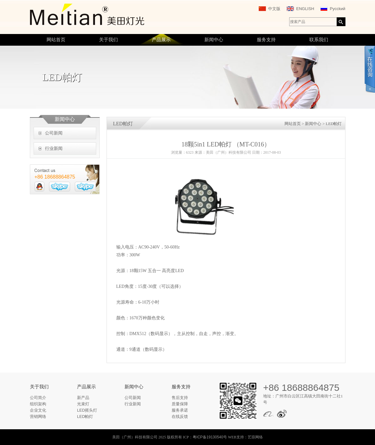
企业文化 (38, 410)
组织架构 (38, 404)
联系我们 (318, 39)
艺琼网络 (255, 437)
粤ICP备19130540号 (210, 437)
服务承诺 (180, 410)
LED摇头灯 (87, 410)
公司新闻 (54, 133)
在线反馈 (180, 416)
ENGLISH (305, 8)
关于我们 (108, 39)
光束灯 (83, 404)
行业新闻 (54, 148)
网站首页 (56, 39)
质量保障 (180, 404)
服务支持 (266, 39)
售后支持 (180, 397)
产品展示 (161, 39)
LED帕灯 (85, 416)
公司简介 (38, 397)
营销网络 (38, 416)
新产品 (83, 397)
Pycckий (337, 8)
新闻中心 (213, 39)
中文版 (274, 8)
